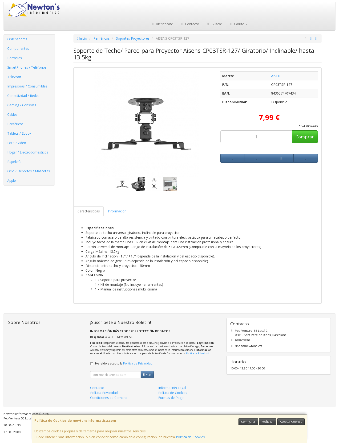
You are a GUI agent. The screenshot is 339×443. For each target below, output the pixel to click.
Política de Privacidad (197, 353)
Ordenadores (17, 39)
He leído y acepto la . (124, 363)
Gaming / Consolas (21, 105)
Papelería (14, 161)
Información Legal (172, 387)
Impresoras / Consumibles (27, 86)
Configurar (248, 422)
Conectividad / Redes (23, 95)
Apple (11, 180)
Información (117, 211)
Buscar (214, 24)
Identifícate (162, 24)
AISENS (276, 76)
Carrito (238, 24)
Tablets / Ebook (19, 133)
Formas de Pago (171, 397)
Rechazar (268, 422)
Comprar (305, 137)
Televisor (14, 77)
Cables (12, 114)
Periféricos (15, 124)
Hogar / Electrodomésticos (27, 152)
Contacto (189, 24)
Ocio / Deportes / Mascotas (28, 171)
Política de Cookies (190, 437)
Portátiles (14, 58)
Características (88, 211)
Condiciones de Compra (108, 397)
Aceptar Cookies (291, 422)
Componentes (18, 48)
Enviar (147, 375)
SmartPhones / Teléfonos (27, 67)
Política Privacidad (104, 392)
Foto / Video (16, 143)
